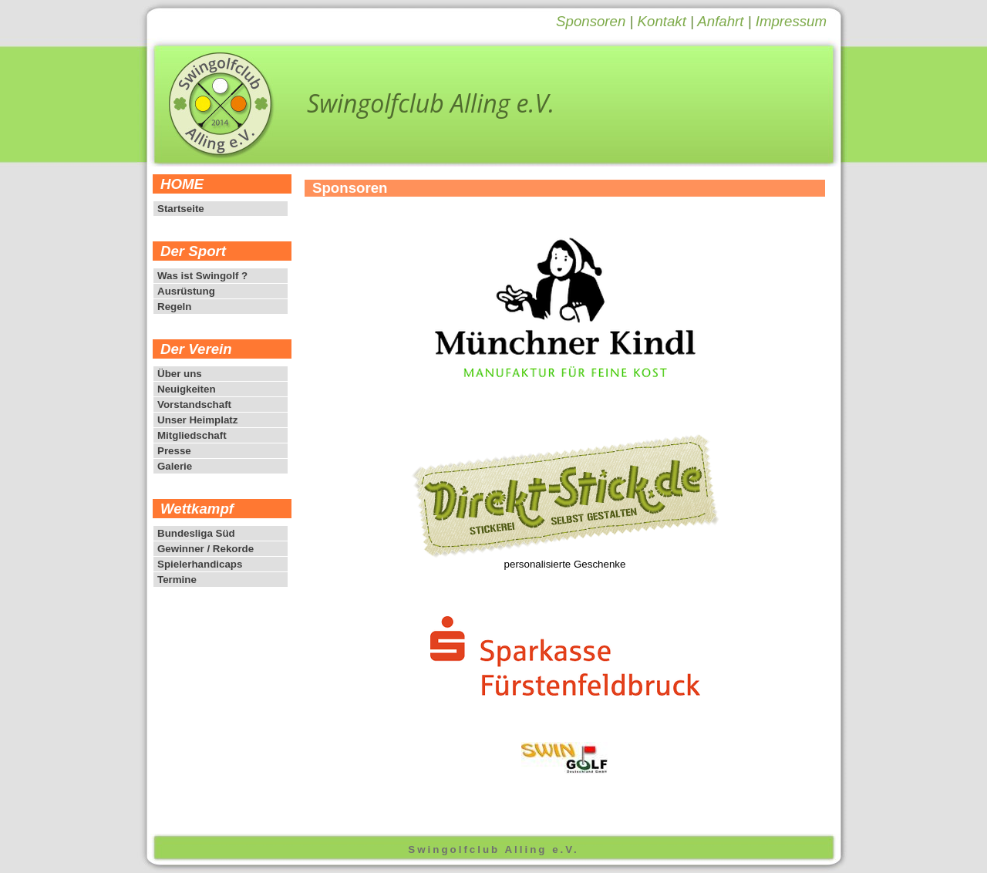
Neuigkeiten (186, 389)
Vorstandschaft (194, 404)
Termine (177, 579)
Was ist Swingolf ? (202, 275)
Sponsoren (590, 21)
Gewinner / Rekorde (205, 548)
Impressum (791, 21)
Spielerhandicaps (199, 564)
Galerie (174, 466)
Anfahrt (720, 21)
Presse (174, 451)
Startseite (180, 208)
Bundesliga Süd (196, 533)
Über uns (179, 373)
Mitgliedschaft (192, 435)
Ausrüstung (186, 291)
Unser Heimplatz (197, 420)
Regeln (174, 306)
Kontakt (662, 21)
